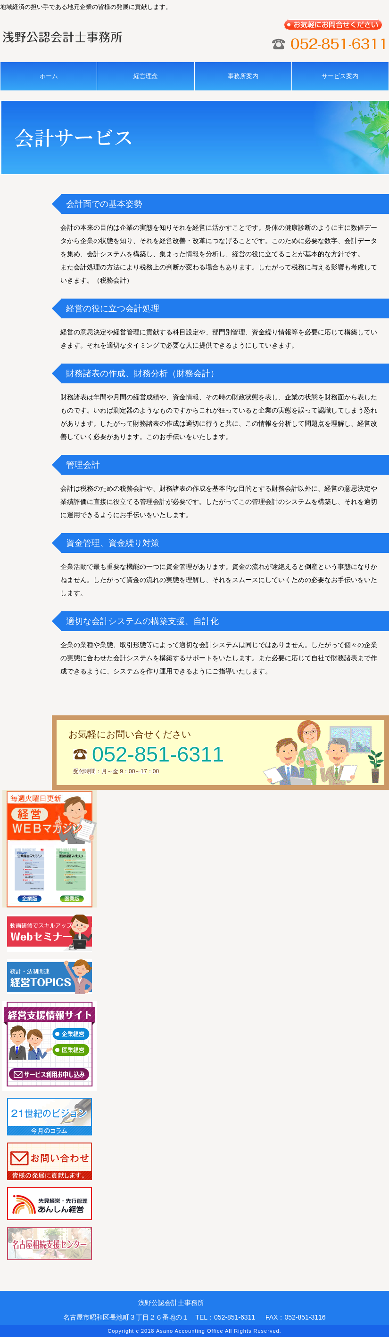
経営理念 (145, 76)
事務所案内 (243, 76)
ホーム (49, 76)
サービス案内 (340, 76)
